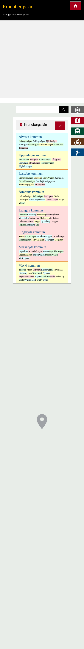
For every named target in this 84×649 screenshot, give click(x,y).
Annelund (31, 224)
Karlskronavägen (44, 236)
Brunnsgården (52, 214)
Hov (51, 269)
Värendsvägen (58, 236)
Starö (22, 203)
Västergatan (24, 258)
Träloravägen (39, 254)
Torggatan (23, 148)
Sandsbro (45, 276)
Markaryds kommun (32, 247)
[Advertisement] (35, 59)
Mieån (22, 236)
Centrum (23, 214)
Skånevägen (38, 196)
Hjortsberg (45, 221)
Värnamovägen (46, 144)
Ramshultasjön (35, 251)
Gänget (37, 221)
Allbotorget (58, 144)
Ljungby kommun (31, 210)
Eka (37, 224)
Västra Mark (30, 280)
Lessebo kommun (31, 173)
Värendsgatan (25, 239)
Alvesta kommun (30, 137)
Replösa (22, 224)
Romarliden (24, 159)
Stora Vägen (48, 178)
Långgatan (56, 159)
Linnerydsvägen (26, 178)
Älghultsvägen (25, 166)
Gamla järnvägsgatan (45, 181)
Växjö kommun (29, 265)
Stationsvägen (51, 254)
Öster (45, 280)
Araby (29, 269)
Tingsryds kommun (32, 232)
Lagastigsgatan (25, 254)
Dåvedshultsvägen (27, 181)
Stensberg (41, 214)
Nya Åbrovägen (56, 251)
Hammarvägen (47, 163)
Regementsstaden (27, 276)
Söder (52, 276)
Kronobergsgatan (26, 184)
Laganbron (24, 251)
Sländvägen (33, 144)
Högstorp (23, 273)
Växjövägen (30, 236)
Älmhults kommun (31, 192)
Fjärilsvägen (51, 141)
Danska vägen (52, 199)
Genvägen (49, 239)
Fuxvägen (23, 144)
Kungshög (31, 214)
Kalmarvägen (45, 159)
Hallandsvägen (25, 196)
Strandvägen (34, 163)
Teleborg (60, 276)
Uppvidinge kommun (33, 155)
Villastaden (24, 218)
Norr (30, 273)
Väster (22, 280)
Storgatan (34, 159)
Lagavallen (34, 218)
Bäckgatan (49, 196)
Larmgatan (24, 163)
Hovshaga (58, 269)
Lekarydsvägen (25, 141)
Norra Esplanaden (37, 199)
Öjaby (39, 280)
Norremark (37, 273)
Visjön (46, 251)
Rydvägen (59, 178)
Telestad (22, 269)
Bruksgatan (40, 184)
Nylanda (46, 273)
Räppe (38, 276)
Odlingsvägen (39, 141)
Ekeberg (45, 269)
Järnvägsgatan (38, 239)
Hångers (54, 221)
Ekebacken (45, 218)
